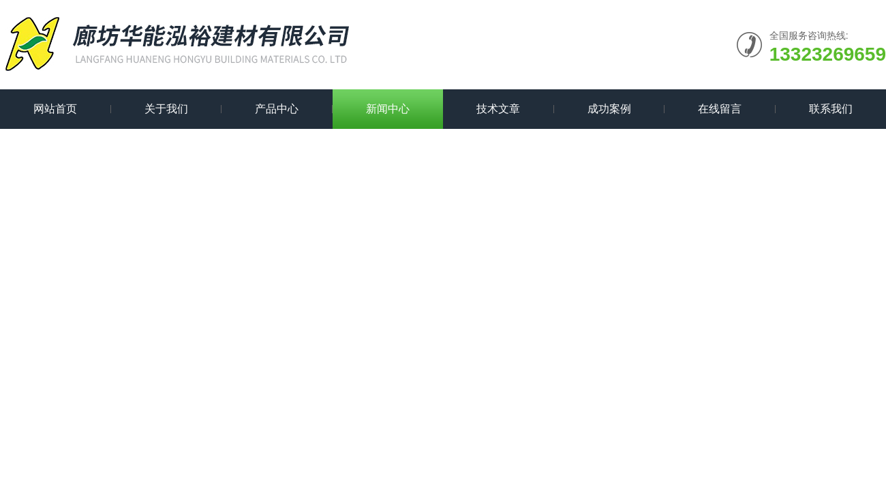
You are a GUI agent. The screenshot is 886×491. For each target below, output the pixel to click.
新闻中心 (388, 109)
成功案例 (609, 109)
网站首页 (55, 109)
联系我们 (831, 109)
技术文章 (498, 109)
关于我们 (166, 109)
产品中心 (277, 109)
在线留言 (720, 109)
